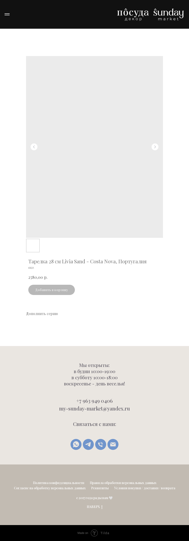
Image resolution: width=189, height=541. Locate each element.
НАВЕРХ (94, 507)
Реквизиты (100, 488)
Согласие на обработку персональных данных (50, 488)
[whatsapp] (76, 444)
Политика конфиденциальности (58, 483)
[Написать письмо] (113, 444)
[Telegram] (88, 444)
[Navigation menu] (7, 14)
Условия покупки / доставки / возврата (144, 488)
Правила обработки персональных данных (123, 483)
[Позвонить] (100, 444)
